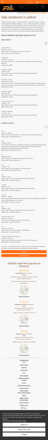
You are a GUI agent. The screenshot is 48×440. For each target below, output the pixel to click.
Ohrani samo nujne (24, 430)
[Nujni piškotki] (46, 43)
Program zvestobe (24, 388)
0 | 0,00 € (41, 2)
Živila (24, 362)
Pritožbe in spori (24, 405)
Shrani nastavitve (24, 255)
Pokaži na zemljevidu (24, 296)
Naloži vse (24, 251)
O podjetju (24, 380)
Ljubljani (31, 13)
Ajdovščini (44, 13)
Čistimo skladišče (24, 375)
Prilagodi (24, 434)
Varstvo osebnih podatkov (24, 392)
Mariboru (36, 13)
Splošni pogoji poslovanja (24, 385)
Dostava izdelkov (24, 400)
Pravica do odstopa (24, 402)
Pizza (24, 373)
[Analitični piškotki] (46, 126)
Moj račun (29, 2)
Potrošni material (24, 365)
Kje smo (24, 383)
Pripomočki (24, 367)
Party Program (24, 370)
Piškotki (24, 395)
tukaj (24, 421)
